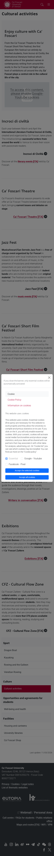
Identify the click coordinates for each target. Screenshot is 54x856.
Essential (13, 458)
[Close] (49, 377)
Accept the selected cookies (27, 470)
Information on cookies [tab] (19, 405)
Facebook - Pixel (17, 464)
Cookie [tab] (11, 394)
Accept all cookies (27, 477)
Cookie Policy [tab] (14, 399)
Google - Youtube (33, 458)
